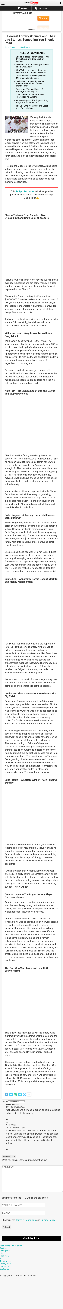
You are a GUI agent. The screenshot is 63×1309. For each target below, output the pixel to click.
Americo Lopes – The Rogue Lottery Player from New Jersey (32, 101)
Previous (6, 1156)
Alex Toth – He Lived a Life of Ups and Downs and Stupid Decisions (31, 71)
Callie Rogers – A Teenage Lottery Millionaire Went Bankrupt (31, 77)
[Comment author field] (23, 1205)
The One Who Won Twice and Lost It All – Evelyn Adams (32, 107)
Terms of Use (5, 1261)
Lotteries (43, 8)
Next (13, 1156)
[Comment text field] (32, 1178)
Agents (24, 8)
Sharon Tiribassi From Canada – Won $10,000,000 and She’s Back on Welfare (33, 59)
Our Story (4, 1248)
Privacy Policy (48, 1219)
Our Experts (5, 1250)
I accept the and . (29, 1219)
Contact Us (4, 1269)
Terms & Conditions (26, 1219)
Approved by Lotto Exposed (11, 1245)
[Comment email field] (23, 1212)
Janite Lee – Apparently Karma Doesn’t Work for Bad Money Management (30, 83)
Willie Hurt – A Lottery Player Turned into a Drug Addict (32, 65)
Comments (4, 1266)
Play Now (43, 18)
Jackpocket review (25, 191)
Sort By (5, 1102)
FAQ (1, 1258)
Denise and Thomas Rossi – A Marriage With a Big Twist (29, 90)
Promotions (5, 1256)
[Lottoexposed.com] (31, 3)
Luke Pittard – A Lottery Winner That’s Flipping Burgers (30, 96)
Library (3, 1253)
